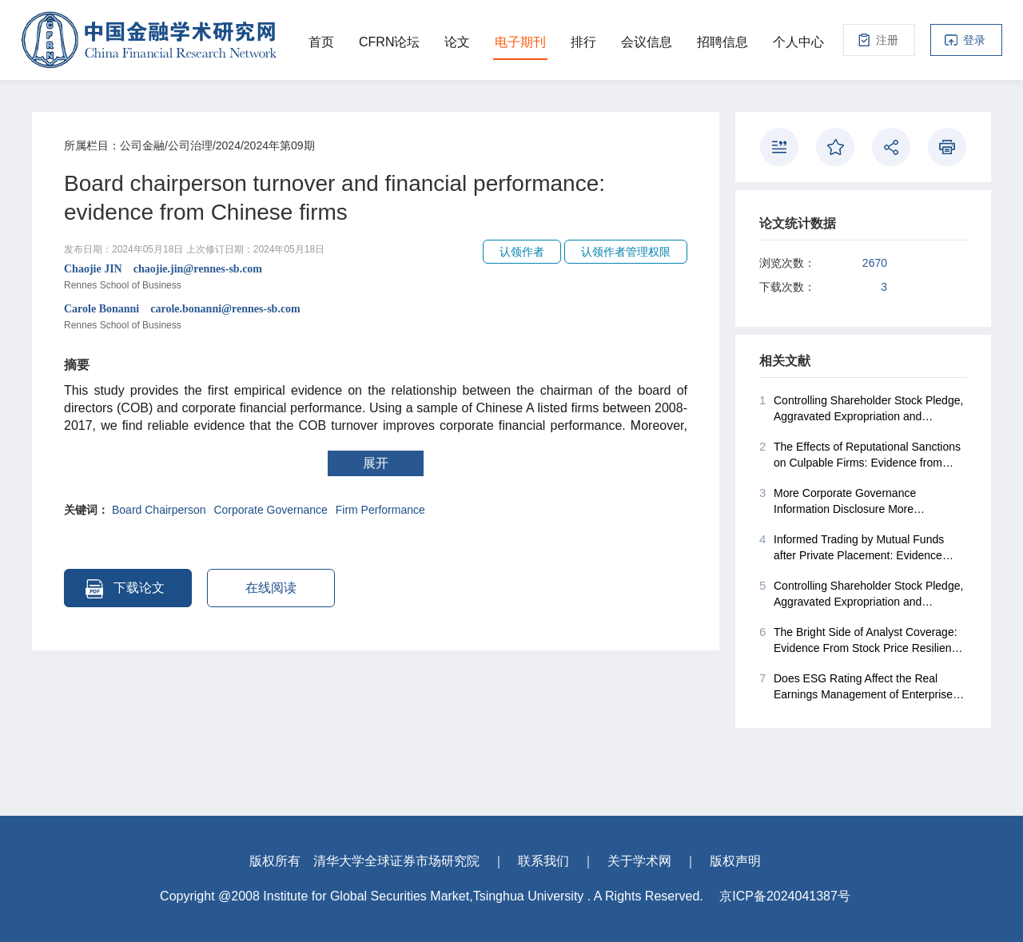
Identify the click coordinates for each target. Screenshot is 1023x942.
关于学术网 (639, 861)
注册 (887, 40)
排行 (583, 42)
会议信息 (646, 42)
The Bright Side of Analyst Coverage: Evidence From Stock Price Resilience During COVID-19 (861, 640)
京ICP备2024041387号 (784, 896)
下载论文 (125, 588)
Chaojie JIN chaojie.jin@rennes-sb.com (375, 278)
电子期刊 (520, 42)
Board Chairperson (159, 509)
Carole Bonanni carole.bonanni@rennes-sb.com (375, 318)
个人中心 (798, 42)
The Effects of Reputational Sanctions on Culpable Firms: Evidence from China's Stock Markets (860, 455)
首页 (321, 42)
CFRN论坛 (389, 42)
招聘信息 (722, 42)
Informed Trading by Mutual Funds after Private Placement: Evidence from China (851, 547)
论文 (457, 42)
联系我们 (543, 861)
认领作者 (522, 251)
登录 (974, 40)
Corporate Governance (270, 509)
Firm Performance (380, 509)
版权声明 (735, 861)
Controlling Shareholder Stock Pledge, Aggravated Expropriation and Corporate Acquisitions (861, 408)
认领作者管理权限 (626, 251)
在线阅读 (271, 587)
